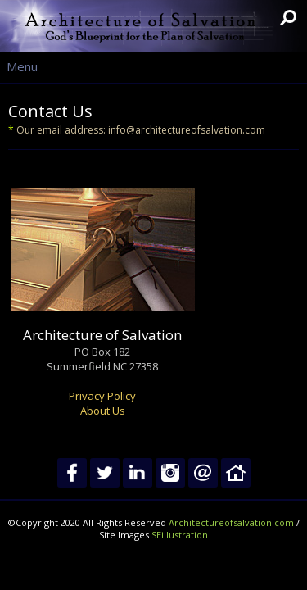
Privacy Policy (102, 395)
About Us (102, 410)
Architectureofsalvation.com (231, 522)
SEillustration (179, 535)
